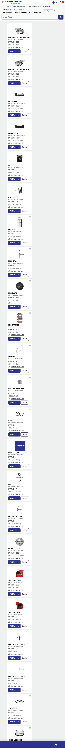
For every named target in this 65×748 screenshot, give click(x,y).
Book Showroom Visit (50, 687)
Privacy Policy (32, 734)
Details (24, 51)
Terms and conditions (50, 680)
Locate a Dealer (32, 687)
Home (9, 6)
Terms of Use (32, 729)
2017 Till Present (33, 6)
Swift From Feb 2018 (19, 6)
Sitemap (33, 737)
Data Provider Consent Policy (32, 732)
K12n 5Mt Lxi (46, 6)
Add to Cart (14, 51)
